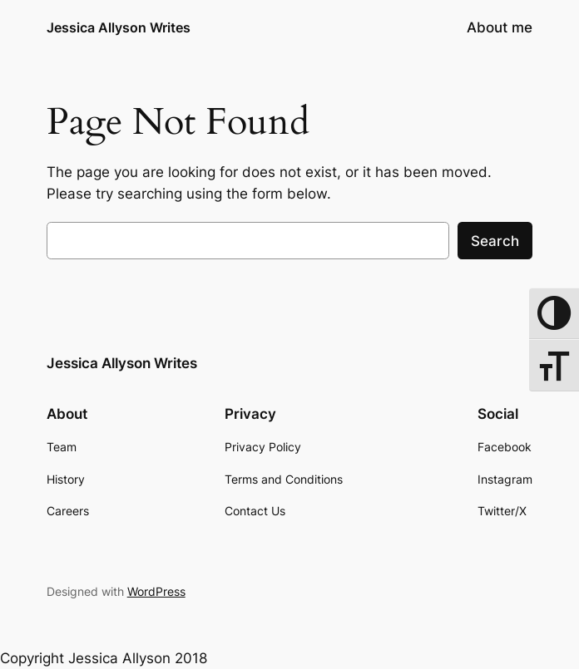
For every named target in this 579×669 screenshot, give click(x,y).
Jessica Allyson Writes (119, 27)
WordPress (156, 591)
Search (495, 241)
